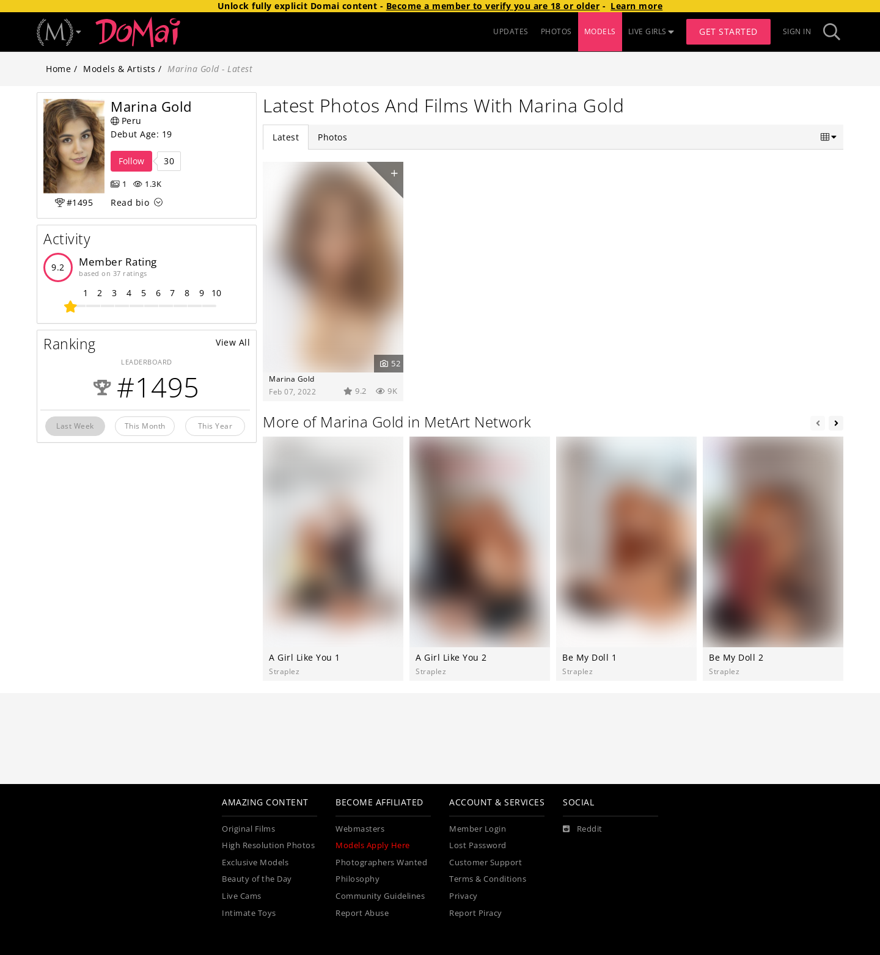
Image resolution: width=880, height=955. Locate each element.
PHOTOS (556, 31)
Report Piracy (475, 913)
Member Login (477, 829)
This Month (145, 425)
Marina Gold (292, 378)
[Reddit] (583, 829)
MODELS (600, 31)
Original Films (248, 829)
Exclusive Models (255, 862)
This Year (215, 425)
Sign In (797, 31)
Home (58, 68)
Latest (286, 137)
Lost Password (478, 845)
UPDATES (511, 31)
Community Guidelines (380, 896)
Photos (332, 137)
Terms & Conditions (487, 879)
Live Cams (242, 896)
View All (233, 342)
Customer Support (485, 862)
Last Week (75, 425)
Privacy (463, 896)
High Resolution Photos (268, 845)
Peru (126, 120)
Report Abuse (362, 913)
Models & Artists (119, 68)
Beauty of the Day (257, 879)
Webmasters (360, 829)
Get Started (728, 31)
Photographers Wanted (381, 862)
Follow (131, 161)
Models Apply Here (373, 845)
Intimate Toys (249, 913)
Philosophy (358, 879)
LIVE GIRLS (651, 31)
